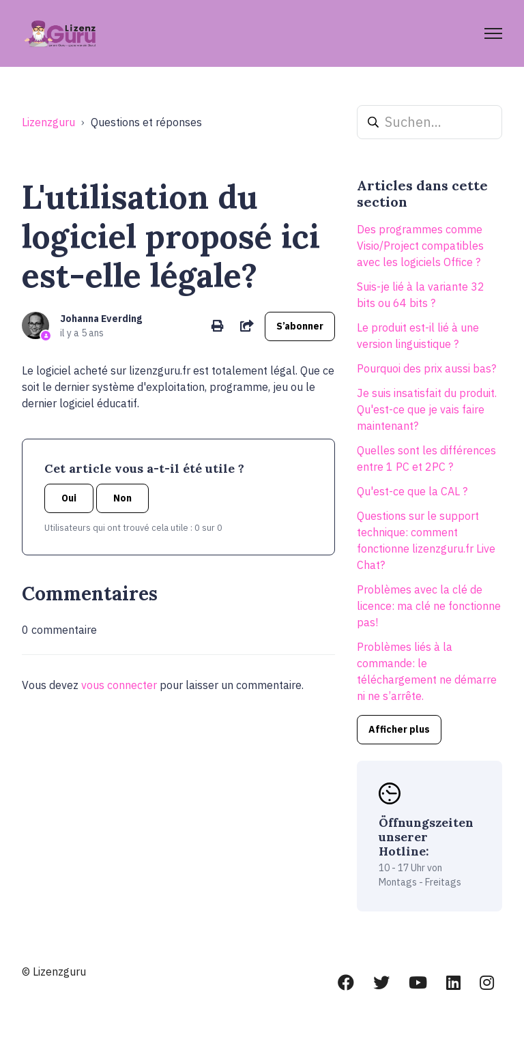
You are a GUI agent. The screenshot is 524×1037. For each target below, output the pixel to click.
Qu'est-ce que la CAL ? (412, 491)
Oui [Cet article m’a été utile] (68, 498)
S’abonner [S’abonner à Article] (299, 326)
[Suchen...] (429, 122)
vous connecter (119, 685)
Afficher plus (399, 729)
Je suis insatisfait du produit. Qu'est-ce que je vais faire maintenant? (427, 409)
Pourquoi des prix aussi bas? (426, 368)
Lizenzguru (48, 122)
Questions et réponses (146, 122)
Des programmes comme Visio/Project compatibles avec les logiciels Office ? (420, 245)
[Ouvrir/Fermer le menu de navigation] (493, 33)
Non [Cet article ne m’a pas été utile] (122, 498)
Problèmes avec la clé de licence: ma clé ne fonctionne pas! (429, 606)
